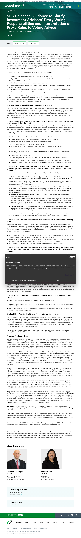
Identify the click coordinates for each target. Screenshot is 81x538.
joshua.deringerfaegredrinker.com (15, 479)
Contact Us (8, 528)
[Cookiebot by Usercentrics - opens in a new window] (68, 257)
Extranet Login (71, 522)
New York (9, 476)
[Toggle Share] (10, 34)
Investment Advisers (16, 495)
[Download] (7, 34)
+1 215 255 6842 (45, 477)
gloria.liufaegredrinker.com (48, 479)
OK (58, 280)
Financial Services (15, 505)
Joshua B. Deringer (19, 43)
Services (27, 522)
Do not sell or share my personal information (23, 280)
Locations (55, 522)
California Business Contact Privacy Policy (41, 528)
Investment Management (17, 492)
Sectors (34, 522)
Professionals (19, 522)
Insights (41, 522)
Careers (62, 522)
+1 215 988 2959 (11, 477)
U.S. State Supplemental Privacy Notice (25, 528)
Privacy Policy (15, 528)
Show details (68, 275)
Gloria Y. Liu (33, 43)
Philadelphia (17, 476)
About (48, 522)
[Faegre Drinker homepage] (14, 5)
